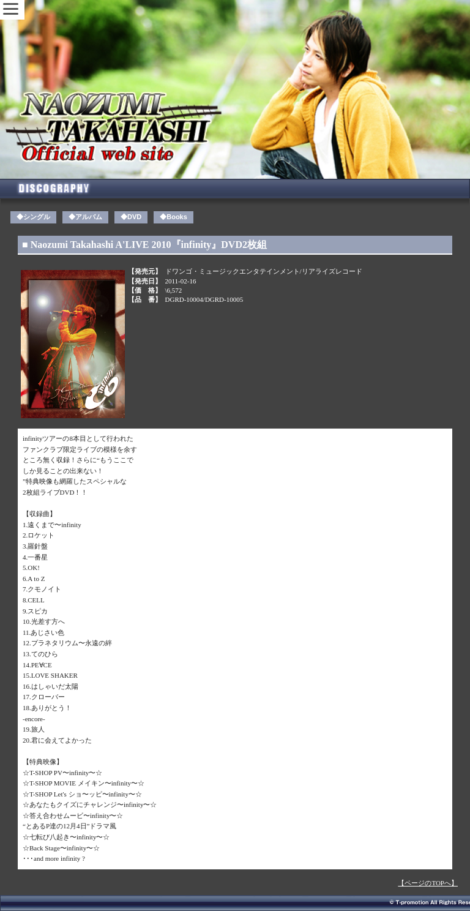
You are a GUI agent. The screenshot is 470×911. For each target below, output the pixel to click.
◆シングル (33, 216)
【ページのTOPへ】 (428, 883)
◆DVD (131, 216)
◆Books (173, 216)
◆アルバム (85, 216)
